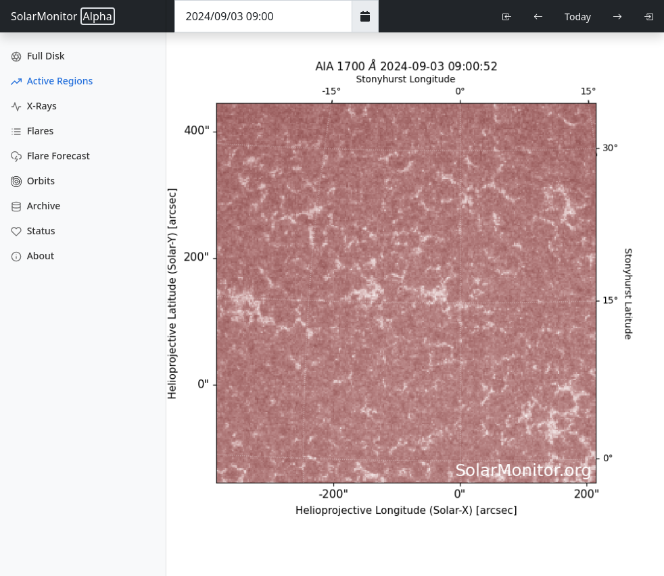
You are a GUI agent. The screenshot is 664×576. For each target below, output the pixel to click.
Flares (32, 130)
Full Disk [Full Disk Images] (38, 55)
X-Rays (34, 105)
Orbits (33, 180)
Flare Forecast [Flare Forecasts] (50, 155)
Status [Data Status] (33, 230)
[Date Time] (263, 16)
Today (578, 16)
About (32, 255)
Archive (35, 205)
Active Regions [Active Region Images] (52, 80)
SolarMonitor (63, 16)
